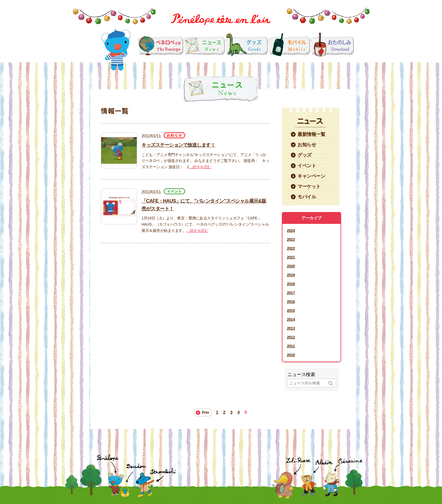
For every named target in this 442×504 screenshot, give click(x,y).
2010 (291, 355)
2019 (291, 275)
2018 (291, 284)
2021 (291, 257)
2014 (291, 319)
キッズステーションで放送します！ (178, 144)
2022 (291, 248)
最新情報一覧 (311, 134)
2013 (291, 328)
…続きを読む (200, 167)
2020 (291, 266)
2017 (291, 292)
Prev (205, 412)
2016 (291, 301)
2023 (291, 239)
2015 (291, 310)
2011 (291, 346)
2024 (291, 230)
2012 (291, 337)
